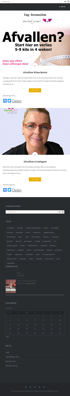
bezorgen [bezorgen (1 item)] (54, 228)
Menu (63, 6)
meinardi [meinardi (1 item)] (44, 245)
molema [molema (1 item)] (53, 245)
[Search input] (32, 1)
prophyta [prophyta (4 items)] (58, 250)
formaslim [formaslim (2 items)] (55, 237)
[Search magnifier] (68, 1)
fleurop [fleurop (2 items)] (46, 237)
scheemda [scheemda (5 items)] (29, 254)
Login (8, 352)
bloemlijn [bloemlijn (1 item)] (19, 232)
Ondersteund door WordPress (22, 391)
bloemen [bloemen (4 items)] (10, 232)
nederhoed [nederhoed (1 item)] (11, 250)
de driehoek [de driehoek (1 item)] (11, 237)
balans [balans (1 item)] (46, 228)
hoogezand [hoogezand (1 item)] (47, 241)
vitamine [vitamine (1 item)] (39, 259)
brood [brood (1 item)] (28, 232)
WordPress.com (52, 391)
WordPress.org (11, 366)
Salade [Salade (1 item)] (9, 254)
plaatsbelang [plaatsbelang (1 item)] (39, 250)
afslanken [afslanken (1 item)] (10, 228)
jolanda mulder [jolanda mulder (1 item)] (12, 245)
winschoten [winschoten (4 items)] (49, 259)
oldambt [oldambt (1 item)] (21, 250)
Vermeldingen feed (12, 357)
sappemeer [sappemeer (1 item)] (19, 254)
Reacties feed (10, 361)
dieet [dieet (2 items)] (20, 237)
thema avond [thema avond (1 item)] (11, 259)
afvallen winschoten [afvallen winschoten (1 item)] (33, 228)
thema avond (31, 283)
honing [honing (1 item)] (37, 241)
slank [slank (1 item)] (38, 254)
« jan (7, 336)
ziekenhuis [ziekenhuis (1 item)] (11, 263)
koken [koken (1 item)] (23, 245)
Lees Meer (35, 90)
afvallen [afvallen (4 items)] (20, 228)
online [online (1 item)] (29, 250)
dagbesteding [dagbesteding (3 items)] (49, 232)
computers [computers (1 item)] (37, 232)
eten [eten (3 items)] (26, 237)
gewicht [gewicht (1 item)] (10, 241)
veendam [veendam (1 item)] (22, 259)
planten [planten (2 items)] (49, 250)
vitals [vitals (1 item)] (31, 259)
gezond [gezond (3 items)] (18, 241)
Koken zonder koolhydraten (27, 281)
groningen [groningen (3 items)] (28, 241)
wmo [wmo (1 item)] (58, 259)
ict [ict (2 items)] (55, 241)
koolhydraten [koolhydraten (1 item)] (33, 245)
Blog (18, 273)
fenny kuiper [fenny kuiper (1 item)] (35, 237)
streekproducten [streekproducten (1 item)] (48, 254)
